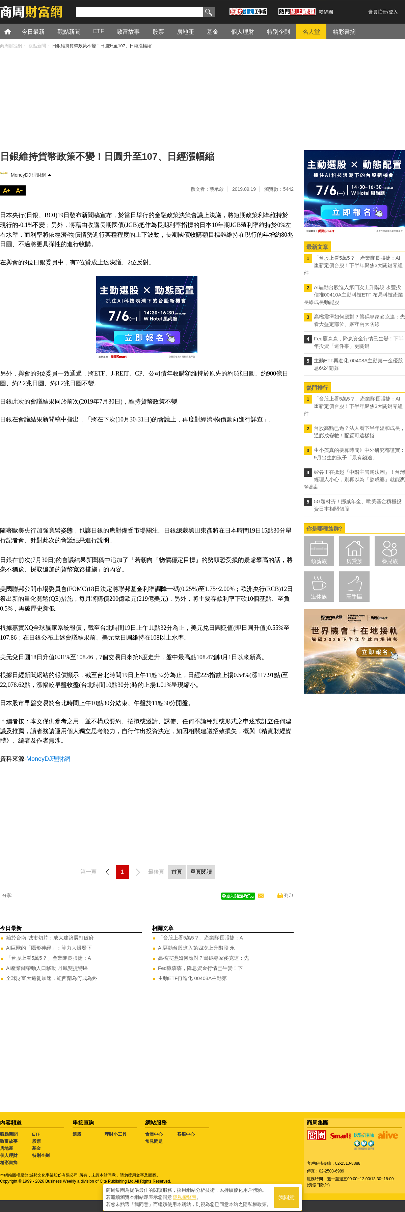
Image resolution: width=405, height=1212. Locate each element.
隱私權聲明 (184, 1195)
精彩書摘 (9, 1162)
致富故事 (9, 1141)
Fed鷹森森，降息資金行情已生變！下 (200, 968)
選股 (77, 1134)
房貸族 (354, 561)
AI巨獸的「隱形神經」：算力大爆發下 (49, 948)
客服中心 (186, 1134)
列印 (288, 895)
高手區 (354, 596)
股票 (36, 1141)
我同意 (286, 1195)
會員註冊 (377, 12)
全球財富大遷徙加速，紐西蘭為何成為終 (51, 978)
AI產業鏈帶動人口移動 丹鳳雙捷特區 (47, 968)
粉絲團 (326, 12)
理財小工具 (116, 1134)
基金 (36, 1148)
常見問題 (154, 1141)
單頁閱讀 (201, 872)
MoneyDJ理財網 (48, 758)
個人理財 (9, 1155)
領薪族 (319, 561)
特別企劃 (41, 1155)
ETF (36, 1134)
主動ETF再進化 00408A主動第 (192, 978)
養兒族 (390, 561)
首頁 (14, 31)
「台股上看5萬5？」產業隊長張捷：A (48, 958)
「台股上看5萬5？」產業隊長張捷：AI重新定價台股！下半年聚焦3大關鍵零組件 (353, 265)
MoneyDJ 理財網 (28, 175)
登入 (393, 12)
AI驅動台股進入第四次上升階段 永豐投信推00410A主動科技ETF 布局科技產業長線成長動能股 (353, 294)
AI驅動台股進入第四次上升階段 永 (196, 948)
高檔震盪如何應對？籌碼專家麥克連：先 (203, 958)
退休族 (319, 596)
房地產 (6, 1148)
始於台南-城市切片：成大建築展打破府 (50, 937)
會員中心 (154, 1134)
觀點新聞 (9, 1134)
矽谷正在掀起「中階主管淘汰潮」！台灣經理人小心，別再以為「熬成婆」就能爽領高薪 (354, 479)
